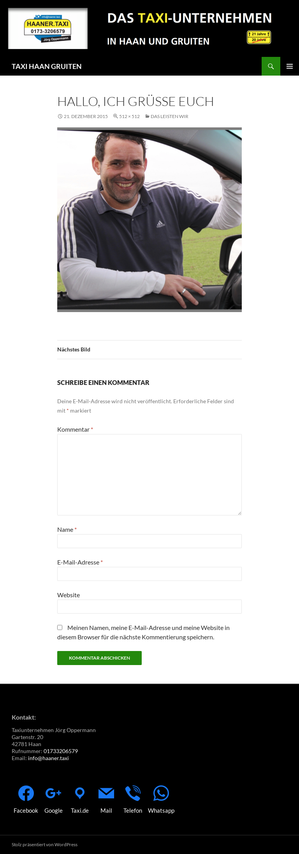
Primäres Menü (289, 66)
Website (68, 594)
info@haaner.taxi (48, 758)
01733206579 (61, 751)
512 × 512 (129, 116)
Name (67, 529)
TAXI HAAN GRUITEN (47, 66)
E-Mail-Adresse (80, 562)
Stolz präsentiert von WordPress (44, 844)
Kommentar (75, 429)
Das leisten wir (169, 116)
